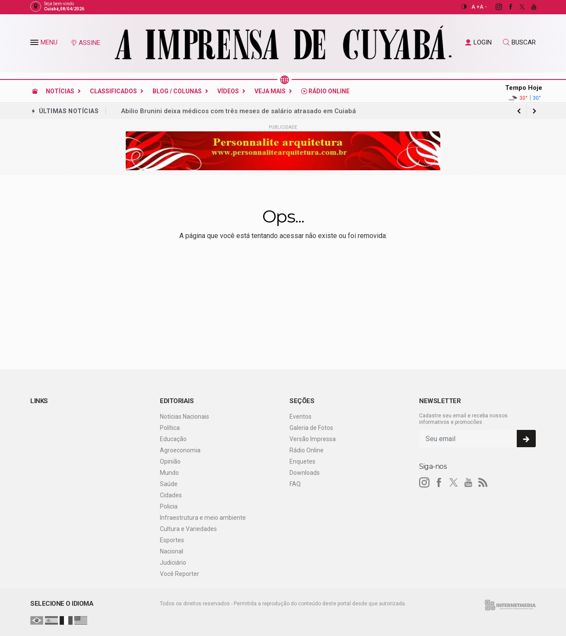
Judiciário (173, 562)
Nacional (171, 551)
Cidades (171, 495)
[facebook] (506, 7)
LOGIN (478, 42)
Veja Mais (270, 91)
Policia (169, 506)
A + (475, 7)
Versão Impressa (312, 439)
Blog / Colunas (177, 91)
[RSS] (483, 482)
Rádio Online (325, 91)
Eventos (300, 416)
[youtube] (529, 7)
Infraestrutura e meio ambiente (203, 517)
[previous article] (534, 111)
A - (483, 7)
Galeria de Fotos (311, 427)
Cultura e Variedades (188, 528)
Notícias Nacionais (184, 416)
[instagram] (494, 7)
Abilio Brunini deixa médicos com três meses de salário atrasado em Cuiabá (238, 111)
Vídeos (228, 91)
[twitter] (517, 7)
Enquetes (302, 461)
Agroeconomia (180, 450)
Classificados (113, 91)
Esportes (172, 540)
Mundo (169, 472)
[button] (35, 44)
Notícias (60, 91)
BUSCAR (519, 42)
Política (170, 427)
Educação (173, 439)
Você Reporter (179, 573)
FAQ (295, 483)
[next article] (519, 111)
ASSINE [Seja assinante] (85, 43)
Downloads (304, 472)
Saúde (169, 483)
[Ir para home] (35, 91)
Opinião (170, 461)
